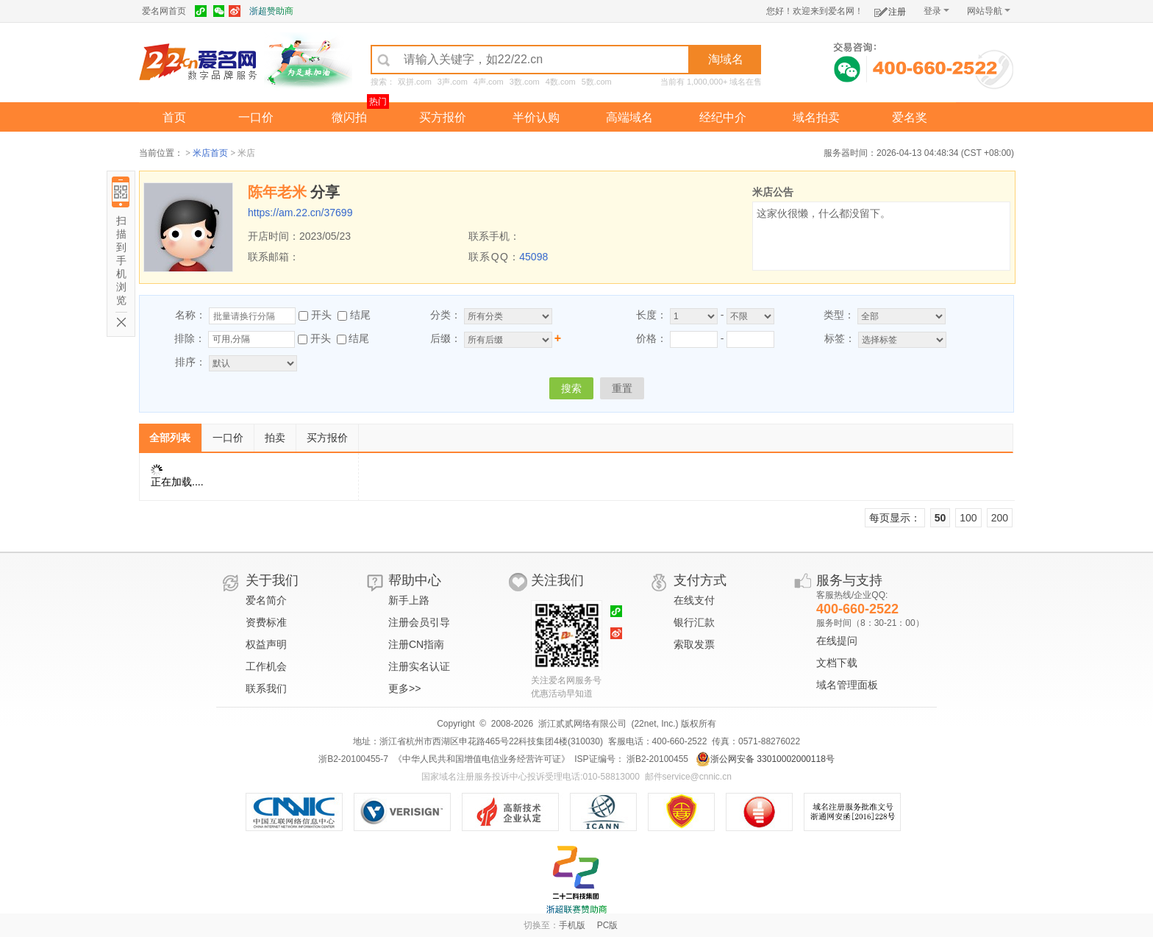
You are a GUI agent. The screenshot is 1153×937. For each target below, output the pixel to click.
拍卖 (275, 437)
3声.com (453, 81)
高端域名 (629, 117)
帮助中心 (414, 580)
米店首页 (210, 153)
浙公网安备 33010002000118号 (765, 759)
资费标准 (266, 622)
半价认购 (536, 117)
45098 (533, 257)
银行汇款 (694, 622)
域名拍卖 (816, 117)
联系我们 (266, 688)
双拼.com (415, 81)
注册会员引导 (419, 622)
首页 (174, 117)
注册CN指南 (416, 644)
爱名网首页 (164, 11)
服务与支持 (849, 580)
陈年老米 (277, 192)
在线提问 (836, 640)
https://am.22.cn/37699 (300, 212)
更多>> (404, 688)
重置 (622, 388)
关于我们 (272, 580)
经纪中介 (722, 117)
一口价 (256, 117)
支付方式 (700, 580)
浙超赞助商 (271, 11)
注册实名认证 (419, 666)
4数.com (561, 81)
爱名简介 (266, 600)
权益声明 (266, 644)
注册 (890, 9)
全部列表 (169, 437)
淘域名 (725, 59)
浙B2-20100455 (656, 759)
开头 (321, 315)
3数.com (525, 81)
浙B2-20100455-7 (353, 759)
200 (999, 518)
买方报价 (442, 117)
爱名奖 (909, 117)
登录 (936, 11)
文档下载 (836, 663)
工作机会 (266, 666)
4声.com (489, 81)
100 (968, 518)
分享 (325, 192)
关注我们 (557, 580)
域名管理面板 (847, 685)
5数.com (597, 81)
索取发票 (694, 644)
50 (940, 518)
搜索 (571, 388)
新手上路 (408, 600)
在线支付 (694, 600)
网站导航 (988, 11)
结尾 (360, 315)
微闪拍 (349, 117)
